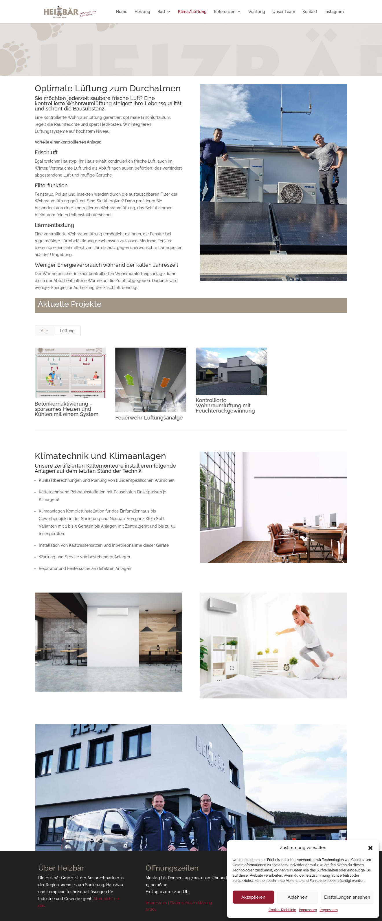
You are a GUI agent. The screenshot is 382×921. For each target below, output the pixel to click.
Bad (161, 12)
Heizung (142, 12)
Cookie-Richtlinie (282, 910)
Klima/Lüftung (192, 12)
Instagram (334, 12)
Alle (44, 330)
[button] (370, 848)
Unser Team (283, 12)
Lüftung (67, 330)
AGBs (151, 909)
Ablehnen (297, 897)
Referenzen (224, 12)
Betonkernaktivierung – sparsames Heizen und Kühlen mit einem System (66, 409)
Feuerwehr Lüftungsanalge (148, 418)
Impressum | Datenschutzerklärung (179, 902)
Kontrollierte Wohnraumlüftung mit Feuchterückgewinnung (225, 405)
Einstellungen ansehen (347, 897)
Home (121, 12)
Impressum (308, 910)
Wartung (256, 12)
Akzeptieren (253, 897)
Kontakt (309, 12)
